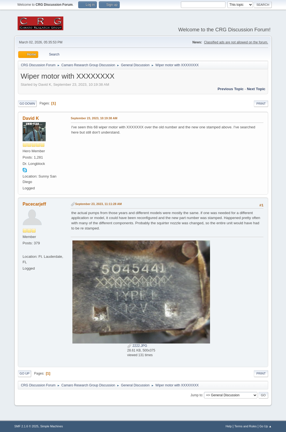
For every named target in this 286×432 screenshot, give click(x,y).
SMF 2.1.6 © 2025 (26, 426)
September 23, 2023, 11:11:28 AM (98, 204)
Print (261, 103)
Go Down (27, 103)
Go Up (24, 373)
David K (31, 118)
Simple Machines (51, 426)
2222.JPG (137, 346)
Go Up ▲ (265, 426)
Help (229, 426)
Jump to (196, 395)
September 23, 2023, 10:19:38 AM (94, 118)
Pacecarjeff (34, 204)
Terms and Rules (246, 426)
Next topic (256, 89)
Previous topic (230, 89)
